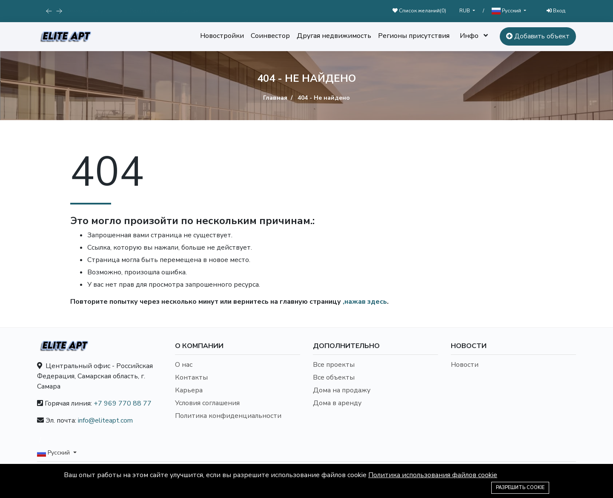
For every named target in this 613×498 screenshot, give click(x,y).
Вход (556, 10)
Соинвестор (270, 35)
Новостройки (222, 35)
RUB (465, 10)
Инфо (469, 35)
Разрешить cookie (520, 487)
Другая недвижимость (334, 35)
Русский (507, 10)
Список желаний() (419, 10)
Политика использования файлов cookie (432, 475)
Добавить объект (538, 36)
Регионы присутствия (414, 35)
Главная (275, 98)
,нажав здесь (365, 301)
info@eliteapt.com (105, 420)
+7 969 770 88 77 (123, 403)
